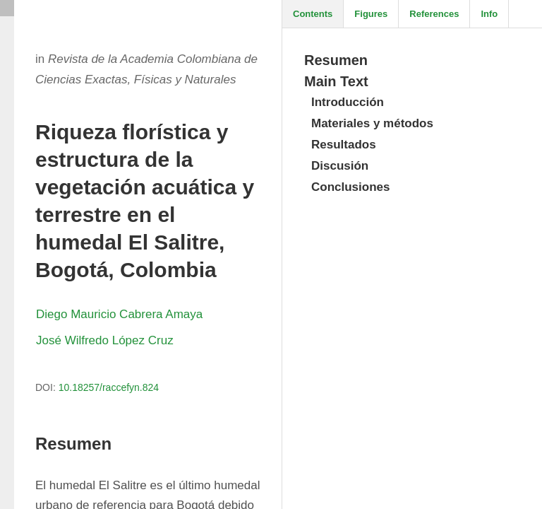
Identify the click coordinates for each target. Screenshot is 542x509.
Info (489, 13)
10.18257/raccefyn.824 (109, 387)
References (434, 13)
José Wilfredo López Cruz (105, 340)
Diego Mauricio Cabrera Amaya (119, 314)
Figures (370, 13)
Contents (312, 13)
